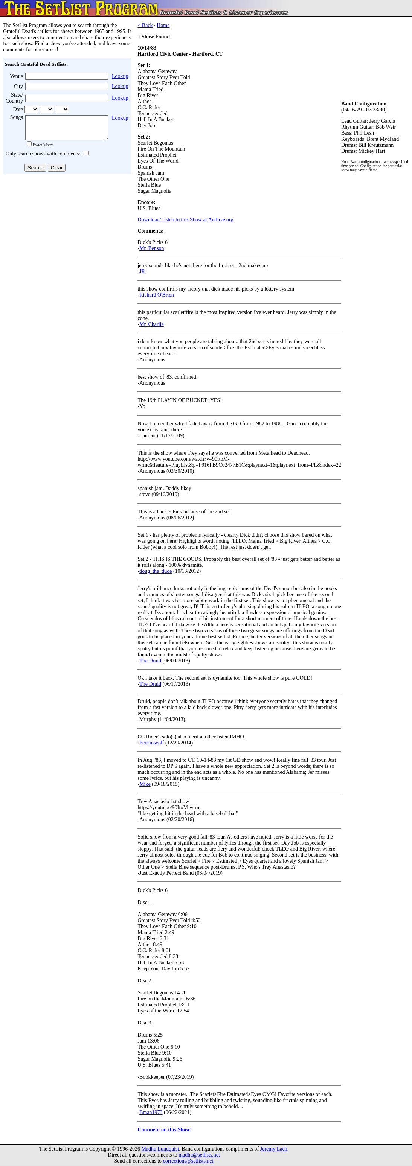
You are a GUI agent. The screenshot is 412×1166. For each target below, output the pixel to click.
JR (142, 271)
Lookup (120, 76)
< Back (145, 25)
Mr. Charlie (151, 324)
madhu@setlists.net (199, 1155)
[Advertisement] (66, 236)
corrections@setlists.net (188, 1161)
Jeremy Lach (273, 1149)
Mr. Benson (151, 248)
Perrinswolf (151, 743)
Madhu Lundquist (160, 1149)
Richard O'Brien (156, 295)
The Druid (150, 661)
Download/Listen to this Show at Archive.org (185, 219)
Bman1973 (150, 1112)
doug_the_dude (155, 571)
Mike (145, 784)
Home (163, 25)
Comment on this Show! (164, 1130)
